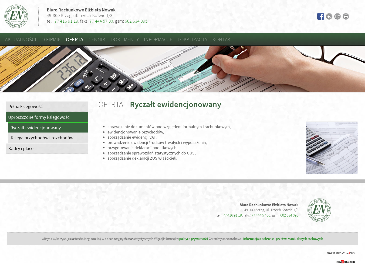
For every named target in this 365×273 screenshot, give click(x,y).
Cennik (96, 39)
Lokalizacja (192, 39)
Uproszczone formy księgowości (39, 117)
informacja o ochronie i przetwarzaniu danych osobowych (283, 238)
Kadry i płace (21, 148)
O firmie (51, 39)
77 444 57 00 (101, 21)
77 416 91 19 (66, 21)
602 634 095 (136, 21)
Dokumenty (125, 39)
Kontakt (222, 39)
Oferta (74, 39)
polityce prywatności (193, 238)
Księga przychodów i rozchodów (42, 137)
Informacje (158, 39)
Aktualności (20, 39)
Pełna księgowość (25, 106)
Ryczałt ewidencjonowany (35, 127)
